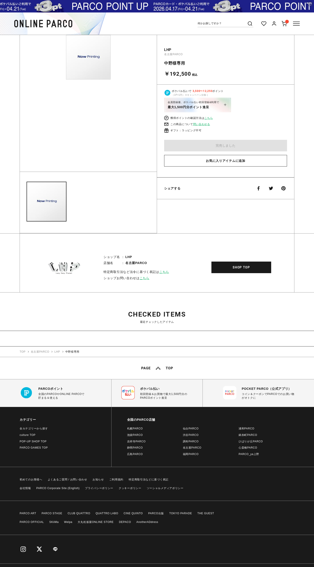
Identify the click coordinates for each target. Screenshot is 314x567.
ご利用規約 (116, 479)
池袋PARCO (135, 435)
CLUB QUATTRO (79, 513)
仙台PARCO (191, 428)
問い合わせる (201, 124)
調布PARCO (191, 441)
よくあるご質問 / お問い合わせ (67, 479)
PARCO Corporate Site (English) (58, 488)
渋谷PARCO (191, 435)
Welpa (68, 522)
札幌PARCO (135, 428)
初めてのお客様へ (31, 479)
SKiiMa (54, 522)
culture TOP (27, 435)
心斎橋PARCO (248, 447)
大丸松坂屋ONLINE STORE (96, 522)
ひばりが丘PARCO (251, 441)
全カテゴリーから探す (34, 428)
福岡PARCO (191, 454)
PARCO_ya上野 (249, 454)
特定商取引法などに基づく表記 (148, 479)
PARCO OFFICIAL (32, 522)
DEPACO (125, 522)
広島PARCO (135, 454)
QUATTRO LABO (107, 513)
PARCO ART (28, 513)
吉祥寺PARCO (136, 441)
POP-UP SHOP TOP (33, 441)
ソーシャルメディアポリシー (165, 488)
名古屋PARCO (173, 54)
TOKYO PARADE (180, 513)
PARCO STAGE (52, 513)
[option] (88, 105)
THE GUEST (205, 513)
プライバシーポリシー (99, 488)
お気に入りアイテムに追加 (225, 161)
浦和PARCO (246, 428)
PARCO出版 (156, 513)
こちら (208, 118)
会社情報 (25, 488)
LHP (167, 50)
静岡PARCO (135, 447)
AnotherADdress (147, 522)
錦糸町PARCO (248, 435)
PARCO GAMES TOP (34, 447)
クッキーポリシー (130, 488)
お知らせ (98, 479)
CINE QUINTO (133, 513)
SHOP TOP (241, 267)
